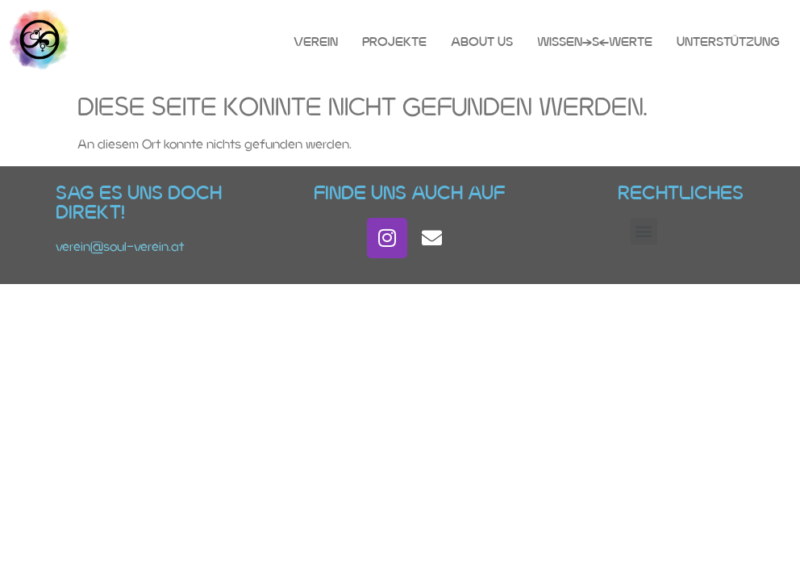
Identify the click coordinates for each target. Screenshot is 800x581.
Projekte (394, 41)
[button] (644, 231)
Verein (316, 41)
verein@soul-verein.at (120, 246)
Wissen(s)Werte (594, 41)
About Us (482, 41)
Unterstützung (728, 41)
